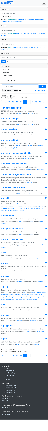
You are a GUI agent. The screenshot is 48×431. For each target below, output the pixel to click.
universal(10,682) (18, 47)
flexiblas (8, 294)
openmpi (3, 210)
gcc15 (28, 208)
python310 (40, 145)
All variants (11, 47)
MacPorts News (10, 392)
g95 (8, 208)
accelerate (43, 292)
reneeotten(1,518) (39, 19)
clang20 (34, 206)
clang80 (26, 297)
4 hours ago (6, 407)
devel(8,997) (34, 33)
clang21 (39, 206)
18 (36, 102)
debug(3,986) (27, 47)
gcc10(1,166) (34, 47)
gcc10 (11, 208)
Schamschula (20, 203)
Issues (7, 380)
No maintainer (6, 17)
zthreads (41, 221)
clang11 (33, 292)
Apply (3, 61)
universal (41, 169)
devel (29, 113)
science (33, 203)
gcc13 (21, 208)
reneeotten (19, 320)
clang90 (30, 297)
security (26, 310)
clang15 (12, 206)
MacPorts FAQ (10, 390)
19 (40, 102)
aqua (25, 258)
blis (5, 294)
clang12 (38, 292)
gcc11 (14, 208)
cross (32, 113)
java (38, 169)
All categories (11, 33)
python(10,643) (19, 33)
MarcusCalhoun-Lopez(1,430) (18, 21)
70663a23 (5, 400)
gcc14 (25, 208)
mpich (41, 208)
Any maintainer (12, 19)
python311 (4, 148)
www (28, 258)
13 (17, 102)
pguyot (19, 193)
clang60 (17, 297)
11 (9, 102)
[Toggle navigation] (44, 3)
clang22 (43, 206)
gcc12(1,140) (4, 49)
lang (29, 193)
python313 (15, 148)
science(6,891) (42, 33)
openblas (12, 210)
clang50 (12, 297)
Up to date (5, 70)
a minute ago (6, 414)
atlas (2, 294)
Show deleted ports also (10, 81)
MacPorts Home (10, 385)
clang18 (26, 206)
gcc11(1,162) (42, 47)
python (34, 320)
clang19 (30, 206)
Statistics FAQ (10, 371)
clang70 (21, 297)
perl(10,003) (27, 33)
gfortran (38, 208)
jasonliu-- (21, 221)
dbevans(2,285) (20, 19)
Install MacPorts (10, 388)
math (29, 271)
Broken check (6, 76)
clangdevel (4, 208)
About (7, 368)
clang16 (17, 206)
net (31, 281)
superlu (17, 210)
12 (13, 102)
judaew (19, 113)
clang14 (8, 206)
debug (39, 193)
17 (32, 102)
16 (28, 102)
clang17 (21, 206)
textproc (25, 271)
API (6, 377)
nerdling (18, 344)
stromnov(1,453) (5, 21)
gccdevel (33, 208)
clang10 (18, 294)
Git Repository (10, 373)
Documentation (10, 375)
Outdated (5, 73)
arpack (7, 210)
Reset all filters (40, 90)
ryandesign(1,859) (30, 19)
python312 (9, 148)
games (31, 221)
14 (21, 102)
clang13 (3, 206)
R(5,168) (3, 35)
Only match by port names (10, 90)
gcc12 (18, 208)
